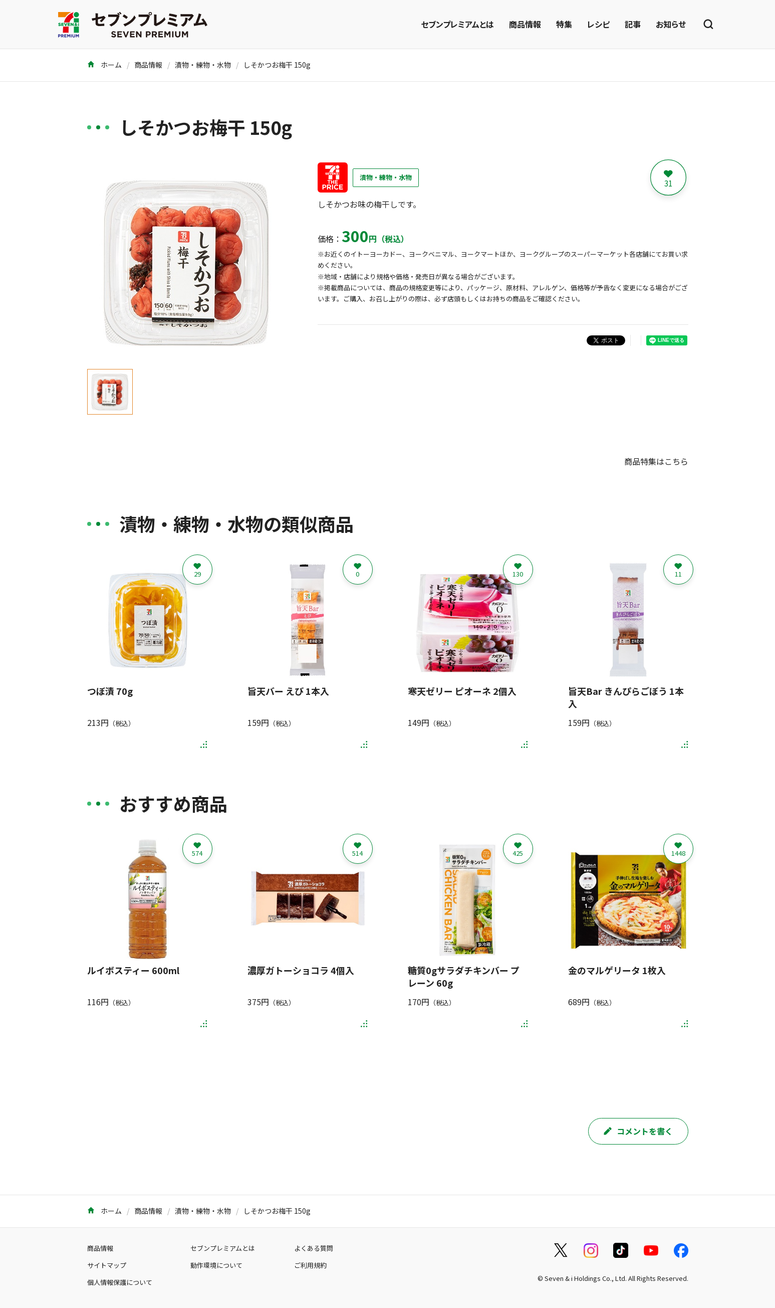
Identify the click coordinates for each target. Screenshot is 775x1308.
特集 (564, 24)
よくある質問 (313, 1248)
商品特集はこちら (656, 461)
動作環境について (216, 1265)
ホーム (104, 65)
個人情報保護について (119, 1282)
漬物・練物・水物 (203, 65)
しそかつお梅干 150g (277, 65)
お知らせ (671, 24)
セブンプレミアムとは (457, 24)
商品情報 (525, 24)
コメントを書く (638, 1131)
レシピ (598, 24)
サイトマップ (106, 1265)
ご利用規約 (310, 1265)
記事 (633, 24)
